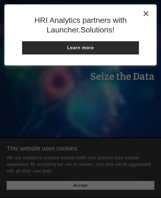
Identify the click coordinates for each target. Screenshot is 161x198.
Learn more (80, 47)
